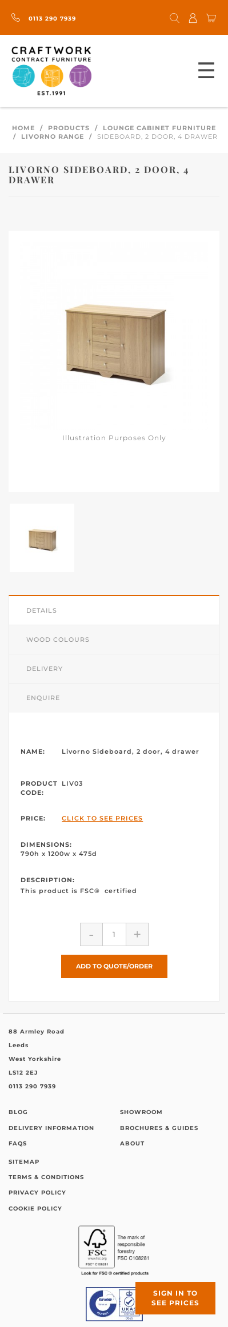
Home (23, 128)
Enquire (43, 698)
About (132, 1143)
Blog (18, 1112)
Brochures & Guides (159, 1128)
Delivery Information (51, 1128)
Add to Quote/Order (114, 966)
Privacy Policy (37, 1192)
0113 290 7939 (43, 18)
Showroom (141, 1112)
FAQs (18, 1143)
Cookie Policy (35, 1208)
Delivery (44, 669)
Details (41, 610)
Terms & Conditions (46, 1177)
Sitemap (24, 1161)
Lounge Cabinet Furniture (159, 128)
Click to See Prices (102, 818)
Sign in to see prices (175, 1298)
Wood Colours (58, 640)
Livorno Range (52, 136)
